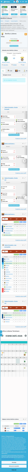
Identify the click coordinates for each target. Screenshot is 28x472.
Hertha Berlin (7, 232)
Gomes (7, 430)
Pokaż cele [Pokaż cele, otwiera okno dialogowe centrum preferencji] (14, 469)
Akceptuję (14, 462)
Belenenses (8, 289)
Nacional (7, 265)
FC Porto (7, 258)
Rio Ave (7, 282)
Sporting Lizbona (6, 62)
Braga (7, 267)
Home (2, 21)
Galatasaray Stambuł (9, 228)
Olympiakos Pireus (9, 230)
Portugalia (7, 21)
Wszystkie (16, 254)
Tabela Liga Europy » (9, 143)
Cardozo (8, 428)
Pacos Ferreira (8, 278)
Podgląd (14, 64)
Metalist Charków (8, 226)
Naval (7, 284)
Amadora (7, 280)
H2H (23, 64)
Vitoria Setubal (8, 286)
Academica (8, 271)
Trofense (7, 291)
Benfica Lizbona (22, 62)
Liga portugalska (14, 21)
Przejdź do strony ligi (20, 138)
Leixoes (7, 269)
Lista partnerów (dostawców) (7, 458)
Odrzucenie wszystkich (14, 466)
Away (25, 254)
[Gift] (14, 1)
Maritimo (7, 276)
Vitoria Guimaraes (9, 274)
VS (14, 58)
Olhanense (7, 321)
